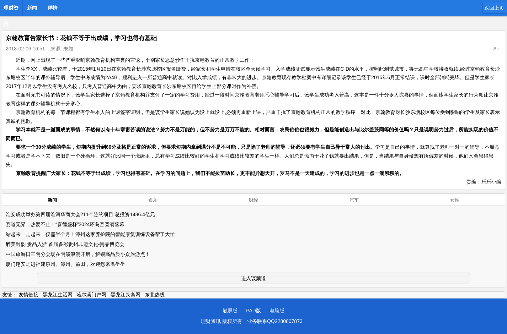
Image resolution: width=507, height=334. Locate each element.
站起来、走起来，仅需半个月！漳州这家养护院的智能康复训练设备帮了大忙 (90, 234)
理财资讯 (11, 10)
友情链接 (28, 294)
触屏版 (230, 310)
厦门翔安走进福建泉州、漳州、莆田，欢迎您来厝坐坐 (65, 264)
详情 (53, 8)
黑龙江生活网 (58, 294)
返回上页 (494, 8)
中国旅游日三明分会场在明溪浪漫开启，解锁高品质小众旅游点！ (78, 254)
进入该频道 (253, 278)
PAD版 (253, 310)
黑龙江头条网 (125, 294)
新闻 (32, 8)
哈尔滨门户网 (91, 294)
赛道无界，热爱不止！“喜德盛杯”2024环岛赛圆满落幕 (65, 224)
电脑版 (276, 310)
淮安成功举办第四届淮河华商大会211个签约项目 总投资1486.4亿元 (80, 214)
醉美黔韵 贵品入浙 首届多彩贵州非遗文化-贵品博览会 (65, 244)
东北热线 (155, 294)
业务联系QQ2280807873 (275, 321)
